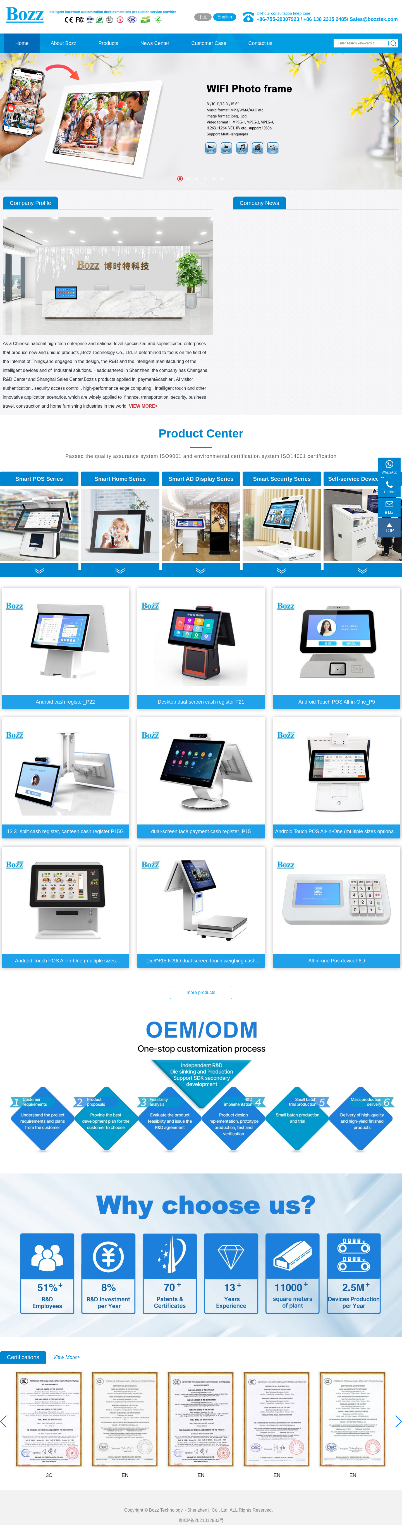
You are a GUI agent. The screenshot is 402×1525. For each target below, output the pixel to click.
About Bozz (63, 43)
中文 (202, 17)
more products (201, 992)
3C (49, 1475)
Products (108, 43)
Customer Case (208, 43)
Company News (259, 203)
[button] (395, 121)
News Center (154, 43)
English (224, 17)
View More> (66, 1357)
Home (21, 43)
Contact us (260, 43)
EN (124, 1475)
